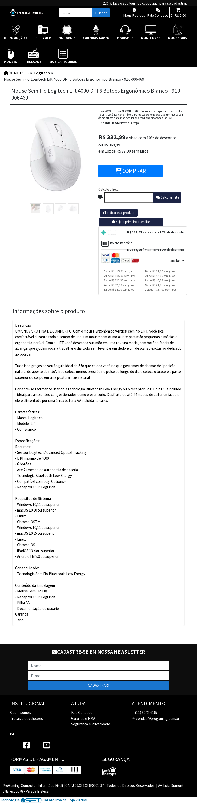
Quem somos (20, 712)
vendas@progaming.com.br (155, 718)
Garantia (21, 614)
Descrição (23, 325)
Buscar (101, 12)
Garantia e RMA (83, 718)
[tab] (142, 232)
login (133, 3)
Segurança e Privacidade (90, 724)
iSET (13, 734)
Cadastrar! (98, 685)
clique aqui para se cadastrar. (164, 3)
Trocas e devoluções (26, 718)
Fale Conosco (81, 712)
